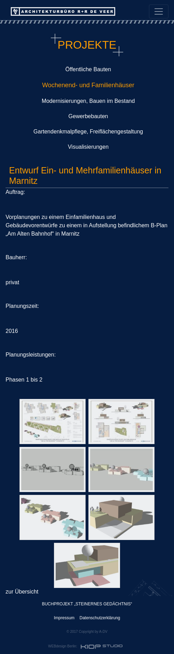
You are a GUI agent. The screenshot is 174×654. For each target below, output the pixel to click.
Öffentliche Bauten (88, 69)
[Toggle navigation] (158, 11)
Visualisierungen (88, 147)
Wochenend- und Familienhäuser (88, 85)
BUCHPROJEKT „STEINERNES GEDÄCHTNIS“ (87, 604)
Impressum (64, 617)
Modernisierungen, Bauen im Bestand (88, 101)
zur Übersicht (22, 592)
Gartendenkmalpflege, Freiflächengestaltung (88, 131)
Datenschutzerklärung (100, 617)
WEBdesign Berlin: (86, 646)
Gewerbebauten (88, 116)
